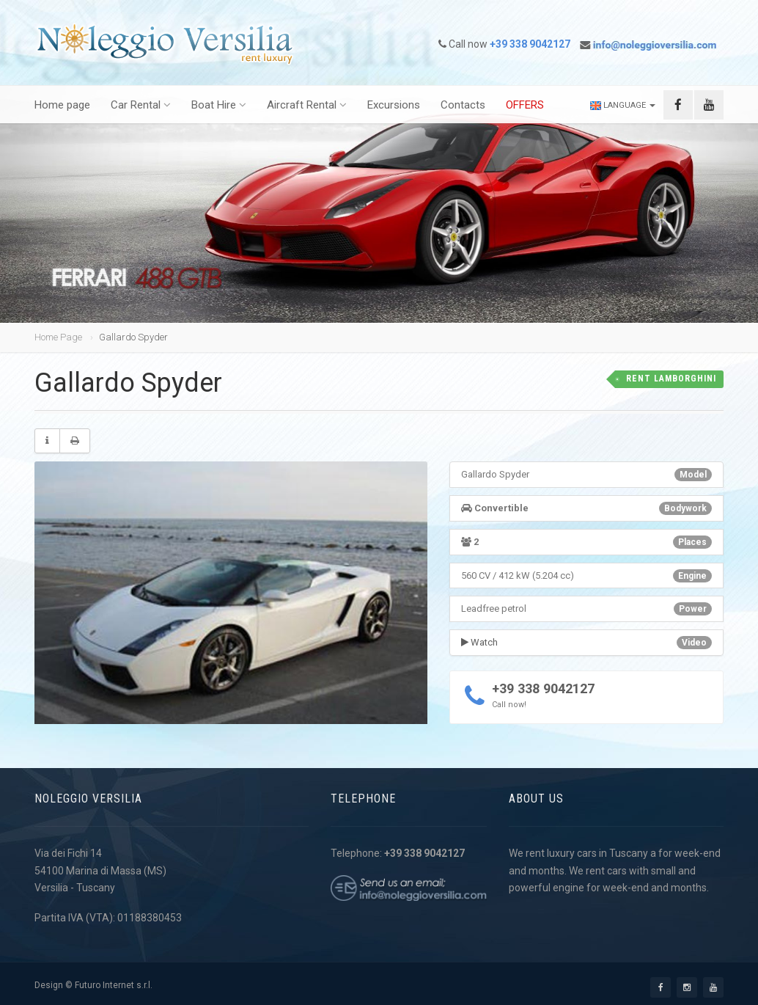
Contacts (463, 105)
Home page (62, 105)
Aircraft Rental (307, 105)
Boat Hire (218, 105)
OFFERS (525, 105)
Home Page (58, 337)
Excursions (393, 105)
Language (623, 106)
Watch (479, 642)
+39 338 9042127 (542, 688)
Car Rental (141, 105)
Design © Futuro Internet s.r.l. (93, 985)
